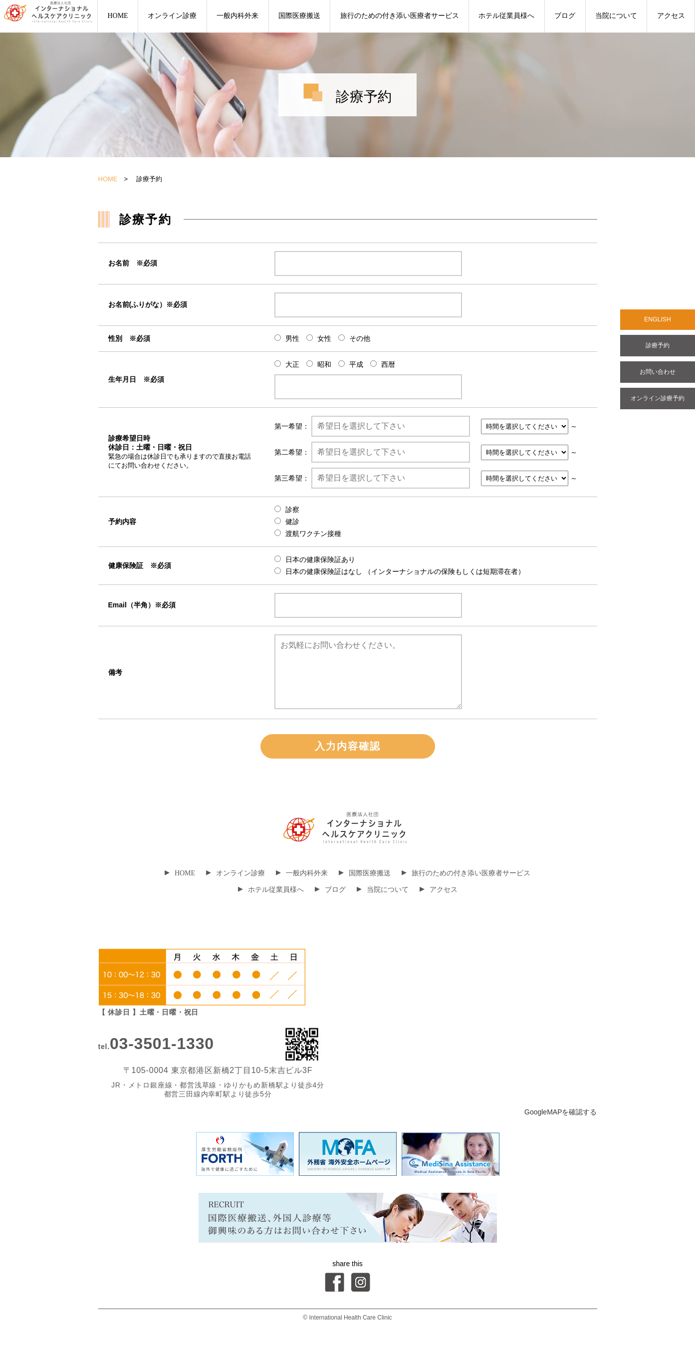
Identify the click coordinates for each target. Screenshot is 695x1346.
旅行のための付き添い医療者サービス (399, 15)
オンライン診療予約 (657, 407)
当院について (616, 15)
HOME (117, 15)
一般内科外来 (237, 15)
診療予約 (658, 349)
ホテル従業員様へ (506, 15)
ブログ (564, 15)
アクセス (671, 15)
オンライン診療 (172, 15)
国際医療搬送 (299, 15)
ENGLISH (657, 321)
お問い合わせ (658, 378)
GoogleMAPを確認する (560, 1112)
